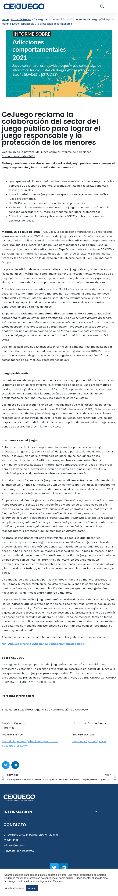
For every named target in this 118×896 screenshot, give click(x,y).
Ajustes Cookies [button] (14, 888)
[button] (112, 6)
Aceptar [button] (32, 888)
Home (5, 19)
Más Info (58, 881)
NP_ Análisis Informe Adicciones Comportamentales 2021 (43, 643)
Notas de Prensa (21, 19)
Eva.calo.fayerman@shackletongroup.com (30, 741)
